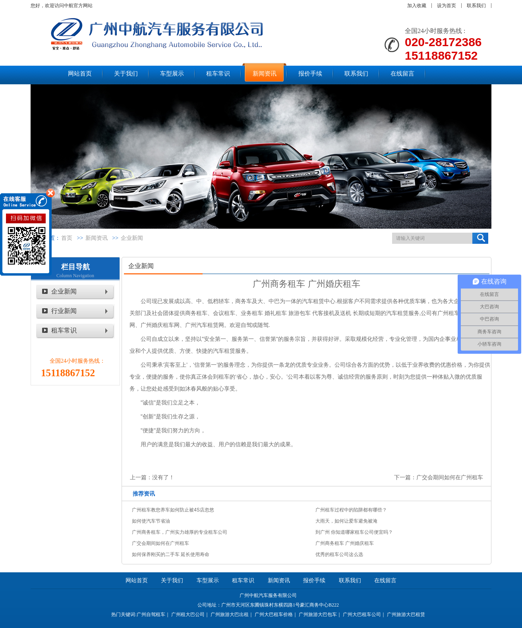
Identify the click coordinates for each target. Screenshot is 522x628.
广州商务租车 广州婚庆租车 (344, 543)
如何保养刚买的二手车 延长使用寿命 (170, 554)
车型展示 (208, 580)
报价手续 (314, 580)
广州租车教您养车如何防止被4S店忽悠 (173, 510)
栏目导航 (75, 267)
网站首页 (137, 580)
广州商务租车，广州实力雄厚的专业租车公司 (179, 532)
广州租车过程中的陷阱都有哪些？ (351, 510)
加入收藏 (416, 5)
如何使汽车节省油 (151, 521)
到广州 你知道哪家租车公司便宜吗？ (354, 532)
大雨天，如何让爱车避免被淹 (346, 521)
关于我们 (172, 580)
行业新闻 (64, 310)
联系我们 (476, 5)
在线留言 (385, 580)
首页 (66, 238)
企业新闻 (132, 238)
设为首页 (446, 5)
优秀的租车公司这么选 (339, 554)
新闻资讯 (96, 238)
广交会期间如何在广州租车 (449, 477)
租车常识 (64, 330)
